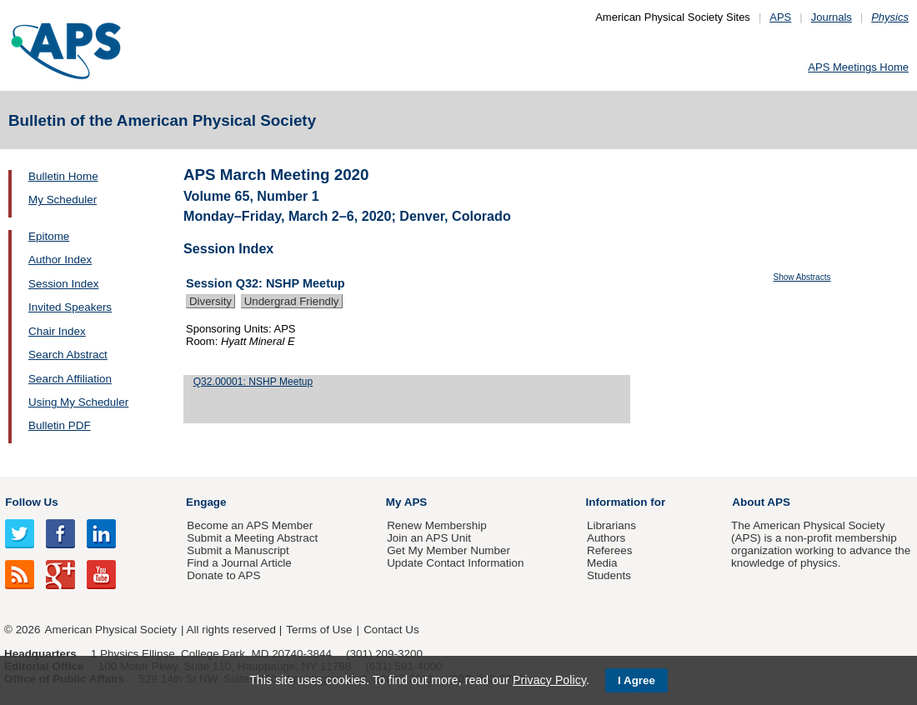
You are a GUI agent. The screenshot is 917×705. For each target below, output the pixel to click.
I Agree (636, 680)
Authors (606, 538)
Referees (610, 550)
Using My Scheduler (78, 402)
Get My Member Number (448, 550)
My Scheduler (62, 199)
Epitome (48, 236)
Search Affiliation (70, 378)
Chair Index (57, 331)
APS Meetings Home (858, 67)
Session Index (63, 284)
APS (780, 17)
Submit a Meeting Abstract (252, 538)
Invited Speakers (70, 307)
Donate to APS (223, 575)
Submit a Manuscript (237, 550)
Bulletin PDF (59, 425)
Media (602, 563)
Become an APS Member (250, 525)
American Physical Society (111, 629)
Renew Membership (437, 525)
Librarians (611, 525)
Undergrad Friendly (291, 301)
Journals (831, 17)
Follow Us (31, 502)
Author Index (60, 259)
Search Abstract (68, 354)
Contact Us (390, 629)
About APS (761, 502)
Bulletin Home (63, 176)
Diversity (210, 301)
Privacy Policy (549, 680)
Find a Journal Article (239, 563)
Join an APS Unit (429, 538)
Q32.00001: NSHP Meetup (253, 382)
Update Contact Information (455, 563)
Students (609, 575)
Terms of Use (319, 629)
